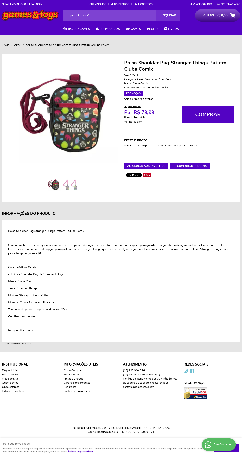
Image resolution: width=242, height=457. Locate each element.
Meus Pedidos (120, 4)
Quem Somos (97, 4)
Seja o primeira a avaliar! (138, 99)
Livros (173, 28)
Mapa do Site (10, 378)
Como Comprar (73, 370)
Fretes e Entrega (73, 378)
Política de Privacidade (77, 391)
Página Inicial (10, 370)
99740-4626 (202, 4)
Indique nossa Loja (13, 391)
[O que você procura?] (168, 15)
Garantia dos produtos (77, 383)
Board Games (79, 28)
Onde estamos (10, 387)
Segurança (70, 387)
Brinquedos (110, 28)
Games (136, 28)
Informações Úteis (81, 364)
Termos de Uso (72, 374)
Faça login (34, 4)
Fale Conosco (143, 4)
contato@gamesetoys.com (138, 387)
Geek (154, 28)
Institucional (15, 364)
